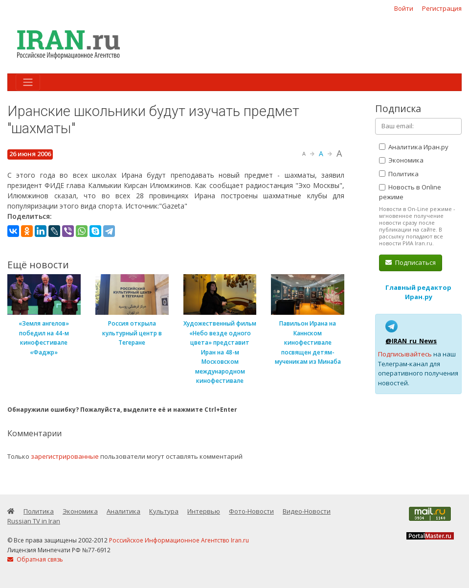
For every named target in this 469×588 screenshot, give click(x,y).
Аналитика (123, 511)
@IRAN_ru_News (411, 340)
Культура (164, 511)
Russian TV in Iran (33, 521)
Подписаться (410, 262)
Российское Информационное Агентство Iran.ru (179, 540)
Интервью (203, 511)
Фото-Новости (251, 511)
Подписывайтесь (405, 354)
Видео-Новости (307, 511)
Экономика (401, 160)
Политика (399, 173)
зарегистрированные (65, 456)
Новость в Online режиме (410, 192)
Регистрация (442, 8)
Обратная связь (35, 559)
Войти (403, 8)
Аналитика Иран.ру (413, 146)
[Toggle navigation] (28, 82)
